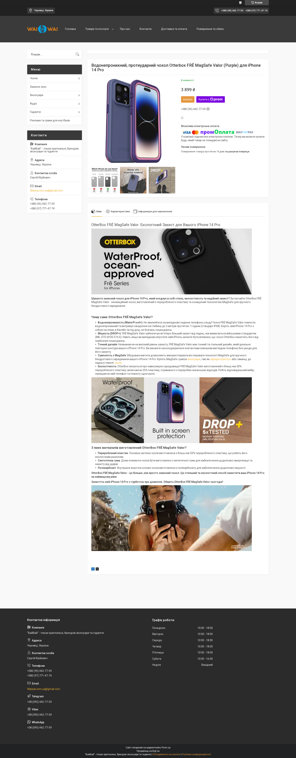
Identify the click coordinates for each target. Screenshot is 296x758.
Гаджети (35, 111)
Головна (70, 28)
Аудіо (33, 103)
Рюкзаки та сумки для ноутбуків (50, 120)
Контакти (146, 28)
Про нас (125, 28)
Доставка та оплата (174, 28)
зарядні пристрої (220, 359)
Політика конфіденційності (196, 754)
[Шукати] (77, 54)
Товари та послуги (97, 28)
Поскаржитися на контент (166, 754)
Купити (187, 99)
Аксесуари (36, 95)
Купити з (211, 99)
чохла (118, 362)
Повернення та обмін (210, 28)
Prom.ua (166, 747)
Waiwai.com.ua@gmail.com (46, 190)
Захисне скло (38, 86)
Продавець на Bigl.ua (148, 751)
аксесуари (193, 359)
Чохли (34, 78)
